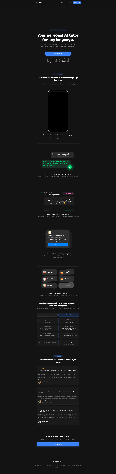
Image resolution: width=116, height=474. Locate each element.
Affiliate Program (39, 465)
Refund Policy (58, 467)
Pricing (63, 2)
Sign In (69, 2)
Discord (56, 465)
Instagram (62, 465)
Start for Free (58, 53)
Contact (51, 465)
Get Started (77, 2)
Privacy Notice (77, 465)
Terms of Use (69, 465)
